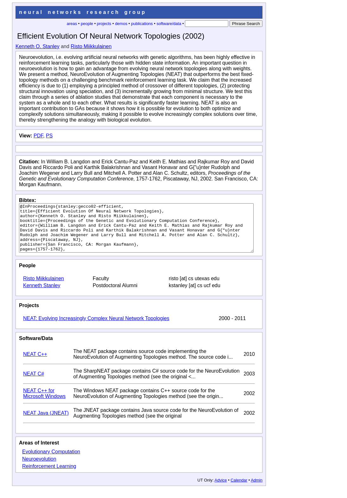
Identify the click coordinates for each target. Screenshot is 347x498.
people (87, 23)
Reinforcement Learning (49, 475)
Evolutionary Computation (51, 461)
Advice (221, 489)
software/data (168, 23)
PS (49, 135)
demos (121, 23)
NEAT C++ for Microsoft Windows (44, 402)
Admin (256, 489)
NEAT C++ (35, 363)
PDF (38, 135)
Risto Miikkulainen (91, 46)
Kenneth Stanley (41, 295)
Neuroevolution (39, 468)
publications (142, 23)
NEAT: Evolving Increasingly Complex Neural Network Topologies (96, 328)
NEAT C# (33, 383)
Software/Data (36, 347)
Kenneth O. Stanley (38, 46)
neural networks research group (82, 12)
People (27, 275)
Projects (29, 315)
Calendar (238, 489)
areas (72, 23)
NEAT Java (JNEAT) (46, 422)
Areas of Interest (39, 452)
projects (104, 23)
